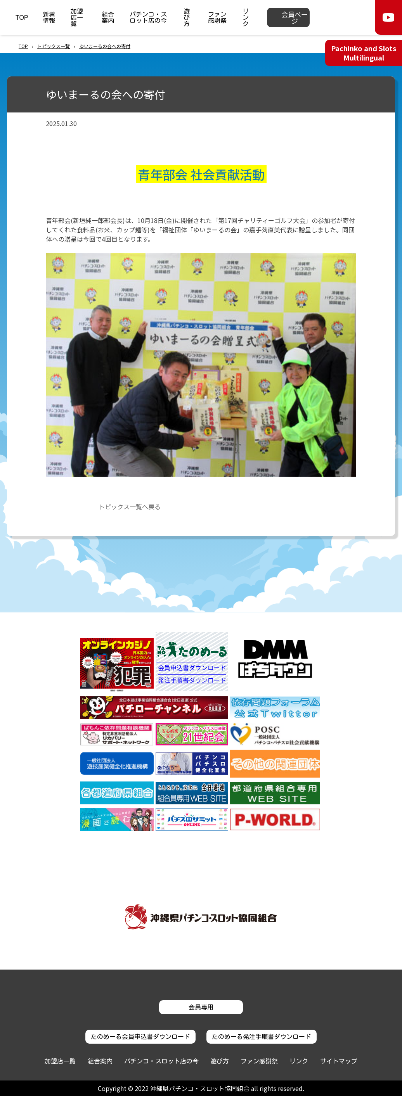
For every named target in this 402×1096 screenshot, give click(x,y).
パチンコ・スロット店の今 (148, 17)
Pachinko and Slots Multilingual (363, 52)
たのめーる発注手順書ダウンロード (261, 1037)
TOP (22, 17)
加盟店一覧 (77, 17)
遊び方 (187, 17)
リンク (246, 17)
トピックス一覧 (53, 46)
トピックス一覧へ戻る (130, 506)
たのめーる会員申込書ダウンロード (140, 1037)
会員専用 (201, 1007)
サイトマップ (338, 1061)
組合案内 (108, 17)
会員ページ (294, 17)
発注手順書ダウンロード (192, 680)
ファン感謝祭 (217, 17)
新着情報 (49, 17)
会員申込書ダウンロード (192, 668)
